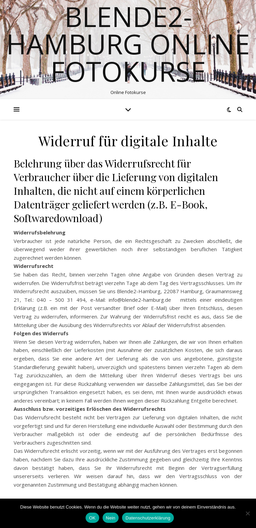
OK (92, 517)
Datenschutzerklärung (147, 517)
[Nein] (247, 513)
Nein (111, 517)
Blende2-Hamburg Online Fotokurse (128, 44)
